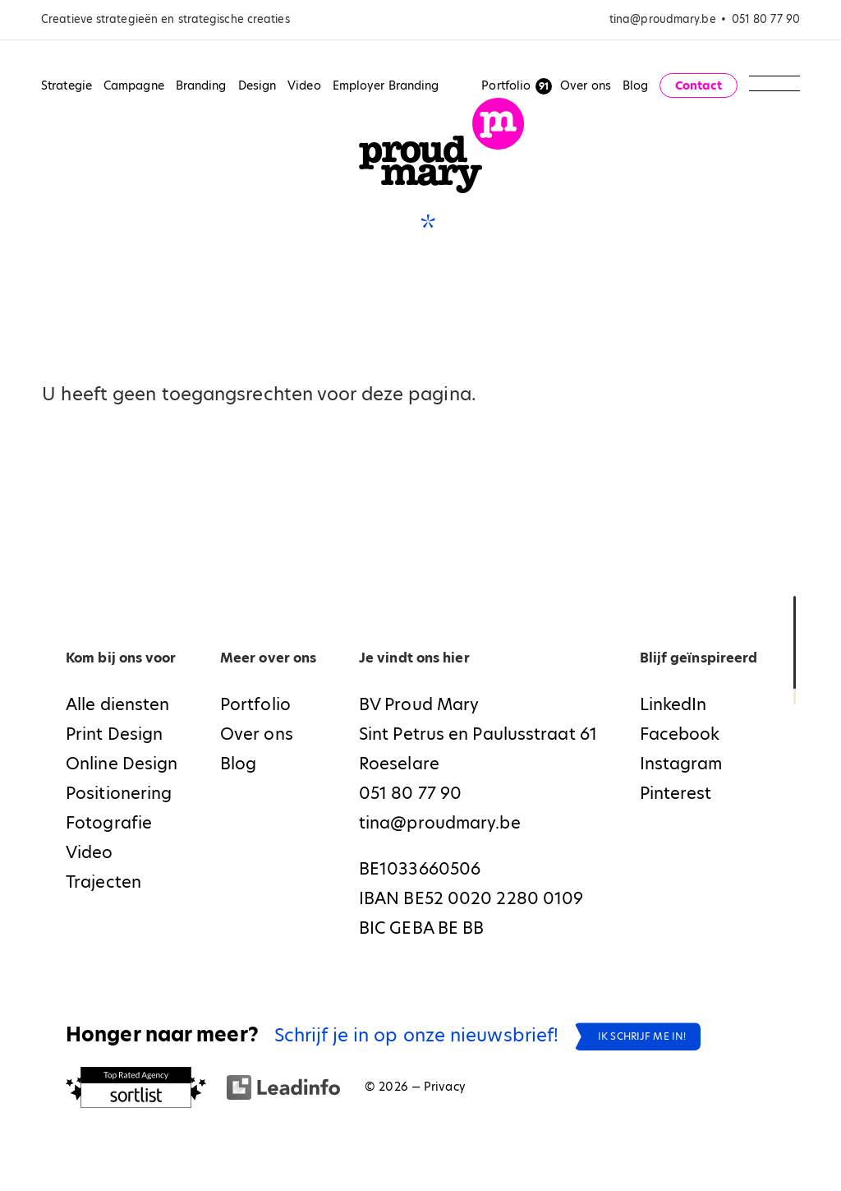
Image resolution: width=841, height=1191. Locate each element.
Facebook (680, 734)
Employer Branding (386, 85)
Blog (635, 85)
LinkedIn (673, 704)
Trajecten (103, 881)
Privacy (445, 1086)
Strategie (66, 85)
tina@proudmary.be (662, 19)
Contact (699, 85)
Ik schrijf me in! (642, 1036)
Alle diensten (117, 704)
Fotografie (109, 822)
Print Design (114, 734)
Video (304, 85)
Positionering (119, 793)
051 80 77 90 (766, 19)
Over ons (585, 85)
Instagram (681, 763)
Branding (201, 85)
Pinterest (676, 793)
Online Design (121, 763)
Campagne (133, 85)
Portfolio (506, 85)
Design (257, 85)
